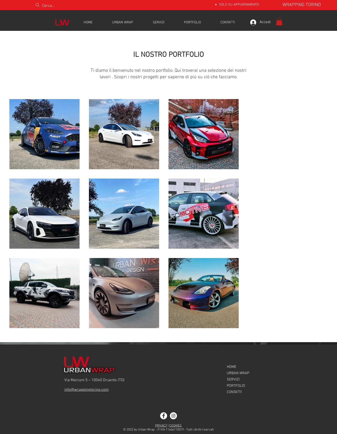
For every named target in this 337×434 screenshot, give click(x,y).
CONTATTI (234, 392)
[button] (279, 21)
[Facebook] (163, 415)
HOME (231, 367)
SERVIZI (233, 379)
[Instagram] (173, 415)
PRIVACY (161, 426)
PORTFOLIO (236, 386)
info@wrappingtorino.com (86, 389)
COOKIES (175, 426)
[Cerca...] (61, 6)
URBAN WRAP (238, 373)
